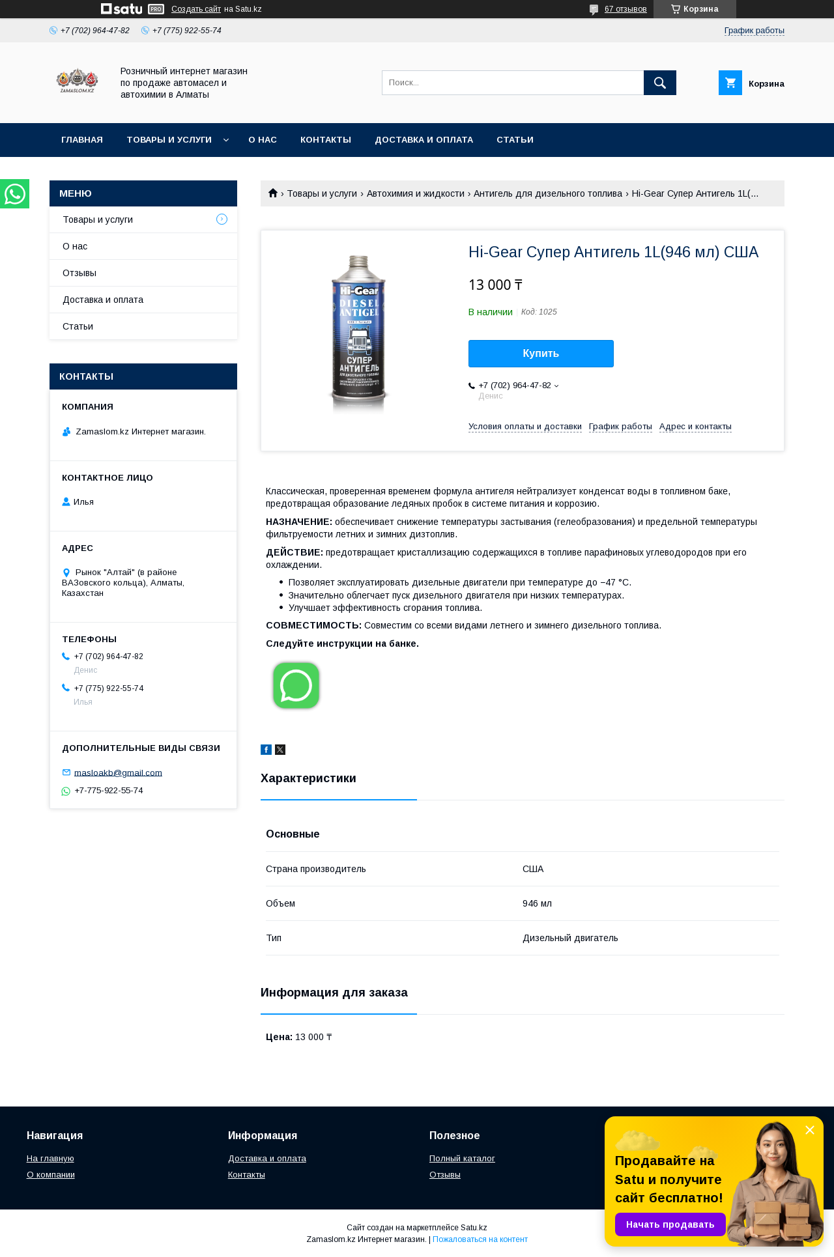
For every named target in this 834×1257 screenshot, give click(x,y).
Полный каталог (462, 1158)
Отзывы (79, 273)
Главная (82, 140)
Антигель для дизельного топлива (548, 193)
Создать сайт (196, 9)
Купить (541, 353)
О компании (51, 1174)
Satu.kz (474, 1227)
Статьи (515, 140)
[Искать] (660, 82)
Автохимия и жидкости (416, 193)
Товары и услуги (169, 140)
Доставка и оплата (424, 140)
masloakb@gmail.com (118, 772)
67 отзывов (626, 9)
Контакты (325, 140)
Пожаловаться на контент (480, 1239)
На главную (50, 1158)
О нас (262, 140)
